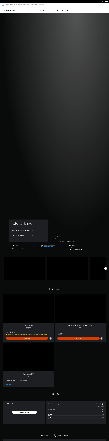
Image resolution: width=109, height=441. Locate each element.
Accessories (25, 4)
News (31, 4)
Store (36, 4)
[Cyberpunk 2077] (24, 267)
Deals (53, 9)
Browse (69, 9)
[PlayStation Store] (8, 9)
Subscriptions (61, 9)
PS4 (15, 4)
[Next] (105, 267)
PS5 (11, 4)
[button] (48, 245)
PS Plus (19, 4)
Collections (46, 9)
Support (41, 4)
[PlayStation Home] (2, 4)
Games (6, 4)
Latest (39, 9)
